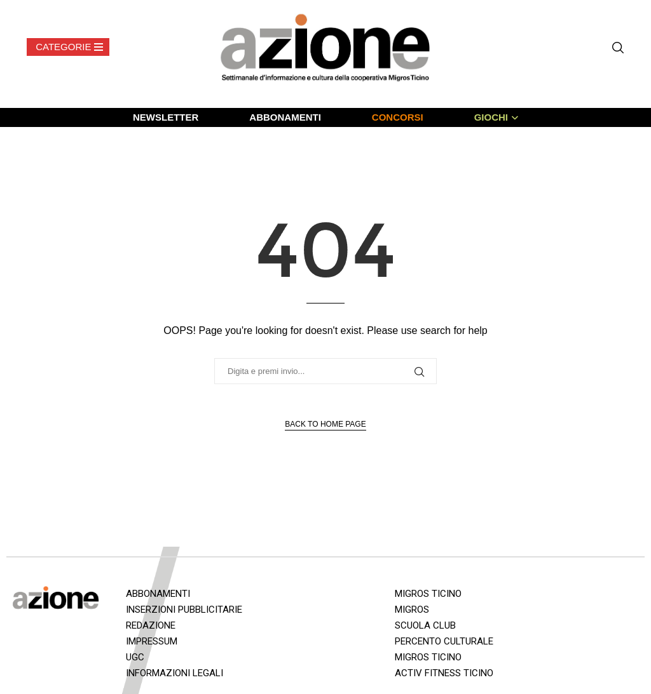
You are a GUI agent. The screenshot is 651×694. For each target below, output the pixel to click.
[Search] (618, 47)
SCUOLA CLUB (425, 625)
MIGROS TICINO (428, 593)
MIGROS (412, 609)
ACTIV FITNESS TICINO (444, 673)
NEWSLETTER (165, 117)
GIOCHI (491, 117)
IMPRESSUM (151, 641)
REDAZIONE (150, 625)
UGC (135, 657)
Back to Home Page (325, 424)
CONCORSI (397, 117)
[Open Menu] (68, 47)
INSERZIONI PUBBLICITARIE (184, 609)
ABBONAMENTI (285, 117)
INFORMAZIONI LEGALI (174, 673)
